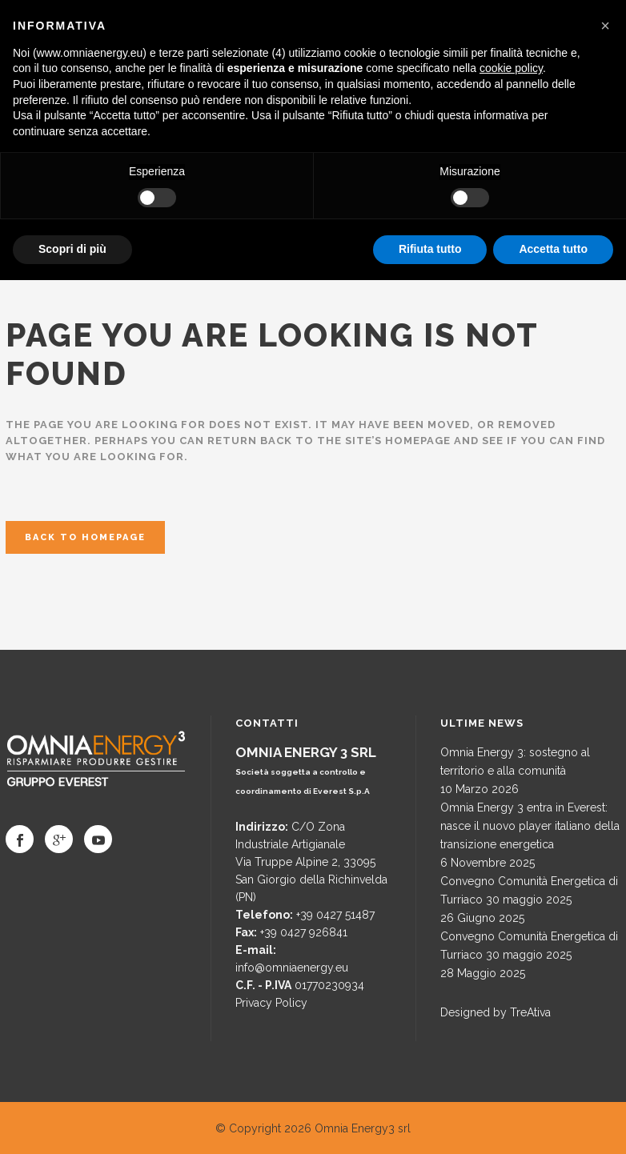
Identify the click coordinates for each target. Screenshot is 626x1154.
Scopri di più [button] (72, 248)
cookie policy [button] (511, 68)
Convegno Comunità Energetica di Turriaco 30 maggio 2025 (529, 890)
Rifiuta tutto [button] (430, 248)
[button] (605, 25)
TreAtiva (530, 1012)
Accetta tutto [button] (553, 248)
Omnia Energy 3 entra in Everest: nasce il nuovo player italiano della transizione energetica (530, 826)
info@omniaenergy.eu (291, 967)
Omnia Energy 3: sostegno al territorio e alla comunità (515, 761)
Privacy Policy (271, 1002)
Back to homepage (85, 537)
